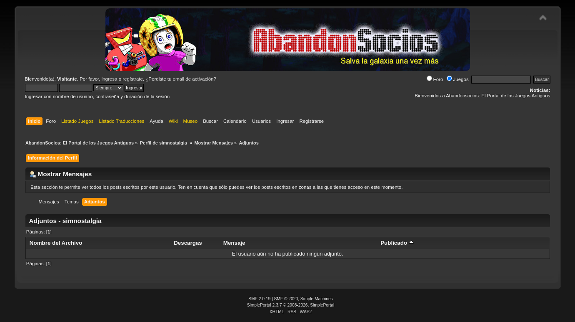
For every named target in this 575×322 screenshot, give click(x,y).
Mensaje (234, 243)
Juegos (458, 79)
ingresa (110, 78)
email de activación (193, 78)
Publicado (397, 243)
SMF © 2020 (286, 299)
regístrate (132, 78)
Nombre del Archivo (56, 243)
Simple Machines (316, 299)
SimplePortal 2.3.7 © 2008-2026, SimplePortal (291, 305)
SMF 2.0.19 (259, 299)
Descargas (188, 243)
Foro (435, 79)
